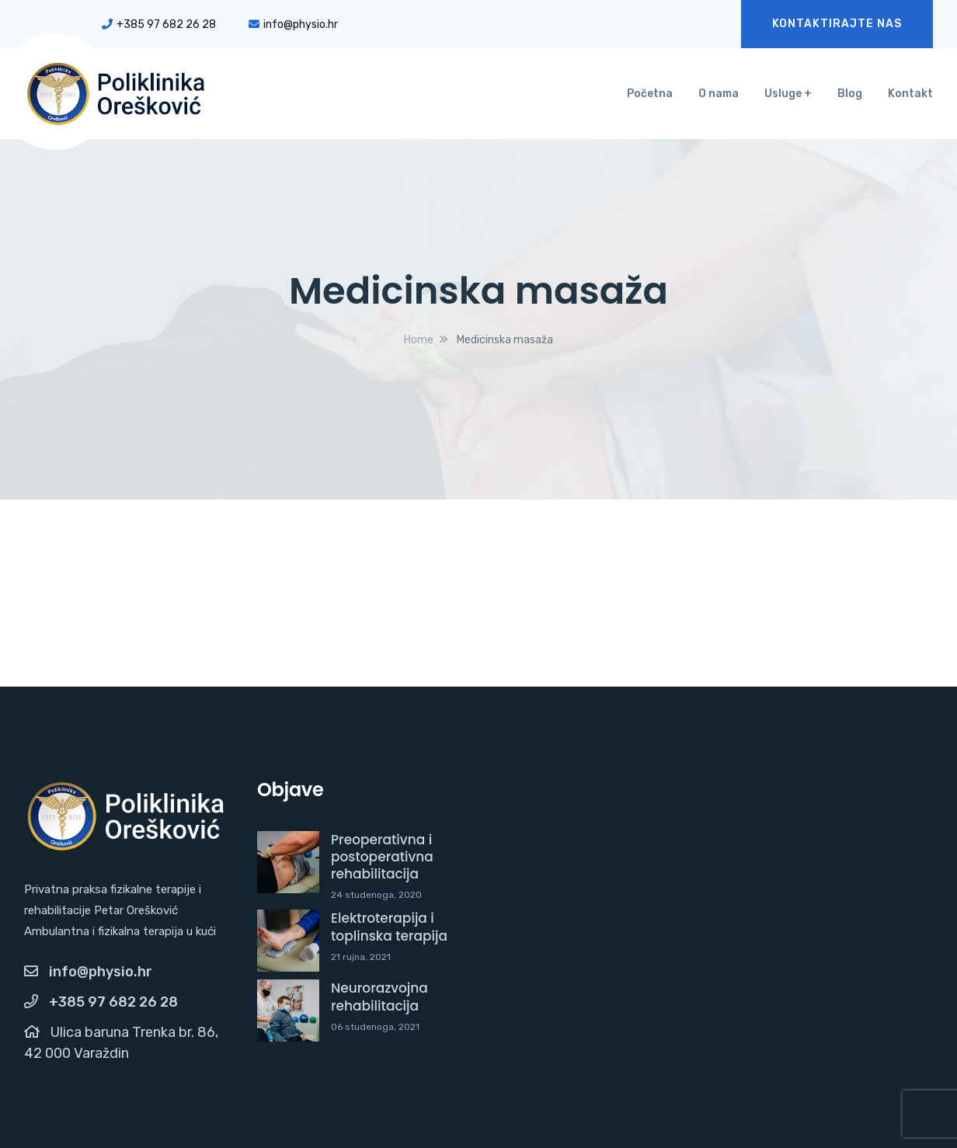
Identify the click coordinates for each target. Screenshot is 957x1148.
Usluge (783, 93)
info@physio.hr (293, 24)
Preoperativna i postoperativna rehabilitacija (382, 856)
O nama (718, 93)
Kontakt (910, 93)
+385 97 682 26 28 (159, 24)
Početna (650, 93)
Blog (849, 93)
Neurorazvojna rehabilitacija (379, 996)
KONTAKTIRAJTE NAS (837, 23)
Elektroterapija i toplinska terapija (389, 926)
